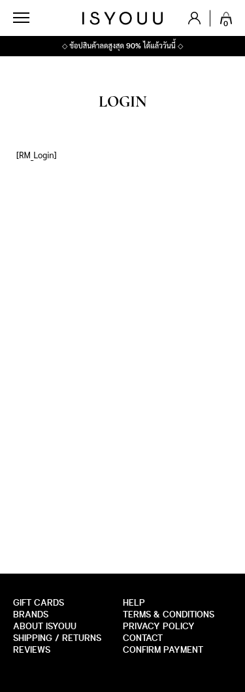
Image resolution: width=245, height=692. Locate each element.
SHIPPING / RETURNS (57, 638)
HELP (134, 603)
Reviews (31, 650)
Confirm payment (163, 650)
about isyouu (44, 626)
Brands (30, 614)
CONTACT (143, 638)
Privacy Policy (159, 626)
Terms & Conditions (168, 614)
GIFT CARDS (38, 603)
